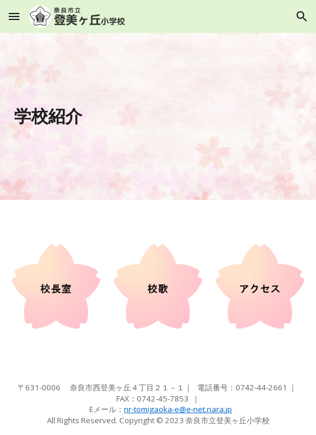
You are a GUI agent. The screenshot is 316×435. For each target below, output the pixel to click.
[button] (14, 16)
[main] (158, 116)
